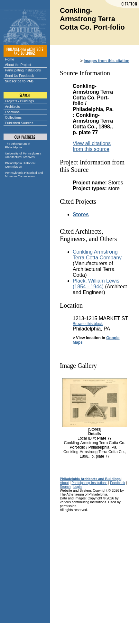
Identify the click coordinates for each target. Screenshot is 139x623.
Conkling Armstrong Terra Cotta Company (97, 254)
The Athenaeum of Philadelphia (17, 145)
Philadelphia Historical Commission (20, 164)
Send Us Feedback (19, 76)
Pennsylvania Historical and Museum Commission (24, 174)
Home (9, 59)
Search (65, 486)
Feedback (117, 483)
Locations (12, 112)
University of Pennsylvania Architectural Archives (23, 155)
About (64, 483)
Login (77, 486)
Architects (12, 106)
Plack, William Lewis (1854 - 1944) (96, 283)
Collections (13, 117)
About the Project (18, 65)
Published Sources (19, 123)
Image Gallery (78, 365)
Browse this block (88, 323)
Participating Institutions (23, 70)
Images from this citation (106, 61)
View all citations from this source (92, 146)
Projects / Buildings (19, 101)
